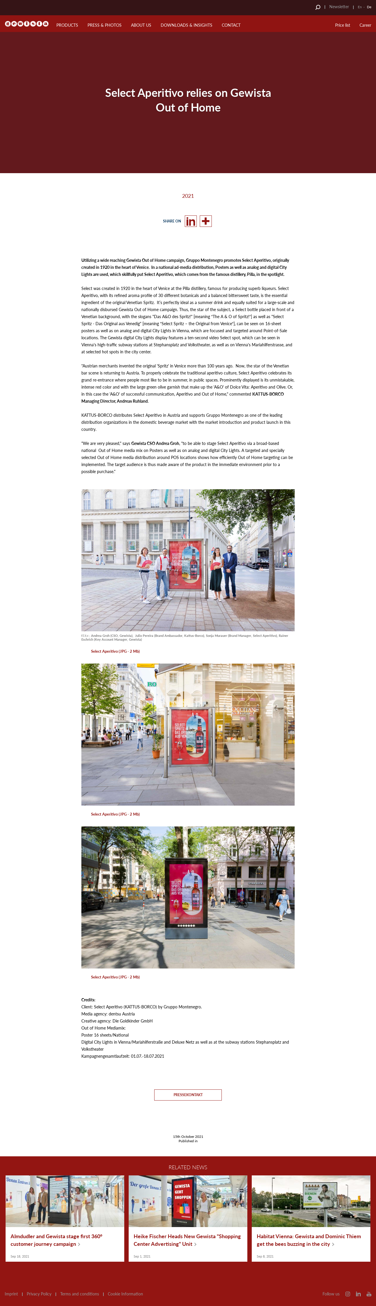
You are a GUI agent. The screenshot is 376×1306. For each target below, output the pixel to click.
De (369, 7)
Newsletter (339, 6)
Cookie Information (125, 1293)
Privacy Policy (39, 1293)
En (360, 7)
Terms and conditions (79, 1293)
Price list (342, 25)
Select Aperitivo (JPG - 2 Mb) (115, 651)
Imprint (11, 1293)
